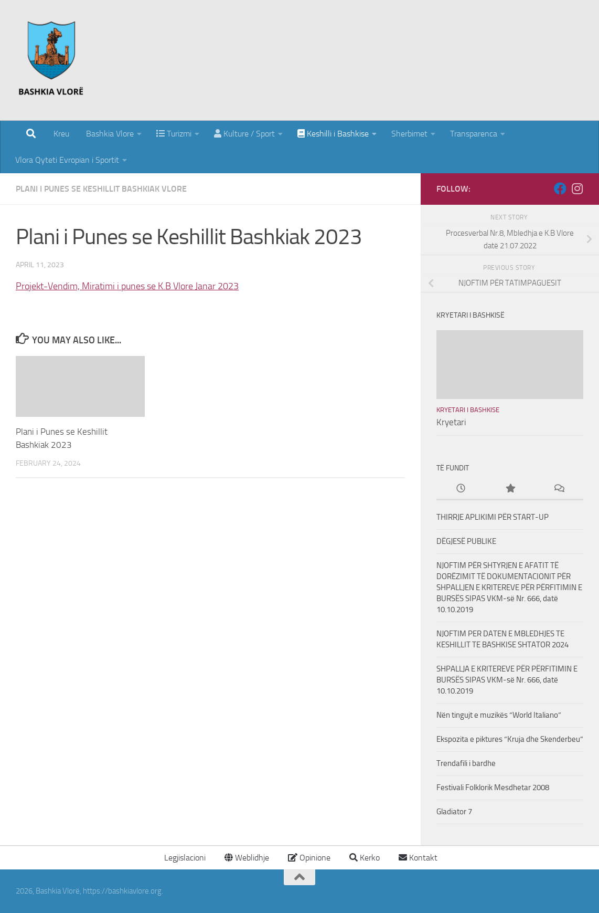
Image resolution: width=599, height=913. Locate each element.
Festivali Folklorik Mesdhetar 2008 (492, 787)
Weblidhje (246, 858)
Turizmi (173, 134)
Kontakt (418, 858)
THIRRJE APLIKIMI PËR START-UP (492, 517)
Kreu (61, 134)
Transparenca (473, 134)
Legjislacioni (184, 858)
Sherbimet (409, 134)
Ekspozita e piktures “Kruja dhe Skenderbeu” (509, 739)
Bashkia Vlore (109, 134)
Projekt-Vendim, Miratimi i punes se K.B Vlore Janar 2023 (127, 286)
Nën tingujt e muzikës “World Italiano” (498, 715)
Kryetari (451, 422)
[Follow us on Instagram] (577, 188)
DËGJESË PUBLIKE (466, 541)
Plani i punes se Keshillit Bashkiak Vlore (101, 189)
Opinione (309, 858)
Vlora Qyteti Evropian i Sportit (67, 160)
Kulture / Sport (244, 134)
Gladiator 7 (454, 811)
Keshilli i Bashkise (333, 134)
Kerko (364, 858)
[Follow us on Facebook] (560, 188)
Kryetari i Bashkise (467, 410)
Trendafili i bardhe (466, 763)
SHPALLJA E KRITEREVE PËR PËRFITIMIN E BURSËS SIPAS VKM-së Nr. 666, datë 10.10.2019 (506, 680)
